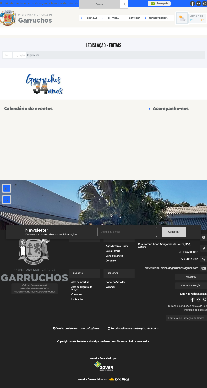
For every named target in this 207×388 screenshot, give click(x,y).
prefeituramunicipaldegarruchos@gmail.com (171, 268)
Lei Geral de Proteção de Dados (186, 318)
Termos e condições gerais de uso (187, 306)
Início (7, 55)
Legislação (20, 55)
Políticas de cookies (195, 309)
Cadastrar (174, 231)
